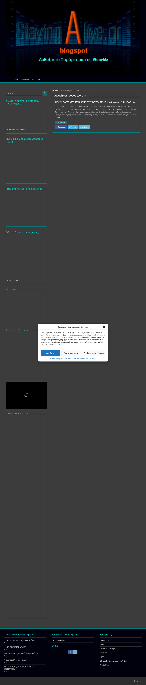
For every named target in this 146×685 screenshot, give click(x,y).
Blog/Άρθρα (104, 640)
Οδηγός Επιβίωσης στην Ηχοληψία (113, 661)
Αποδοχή (50, 353)
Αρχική (9, 79)
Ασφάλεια (25, 79)
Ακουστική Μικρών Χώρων (15, 660)
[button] (104, 327)
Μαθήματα (36, 79)
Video (102, 644)
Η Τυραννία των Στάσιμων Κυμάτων (19, 640)
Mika (5, 643)
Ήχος (16, 79)
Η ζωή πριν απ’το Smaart (15, 647)
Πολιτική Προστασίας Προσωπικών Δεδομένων (77, 358)
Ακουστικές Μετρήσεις (108, 649)
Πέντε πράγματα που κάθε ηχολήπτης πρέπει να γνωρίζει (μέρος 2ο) (95, 102)
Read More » (61, 122)
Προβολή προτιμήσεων (94, 353)
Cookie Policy (55, 358)
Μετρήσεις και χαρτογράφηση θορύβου (21, 653)
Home (55, 91)
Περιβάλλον (104, 665)
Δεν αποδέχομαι (71, 353)
